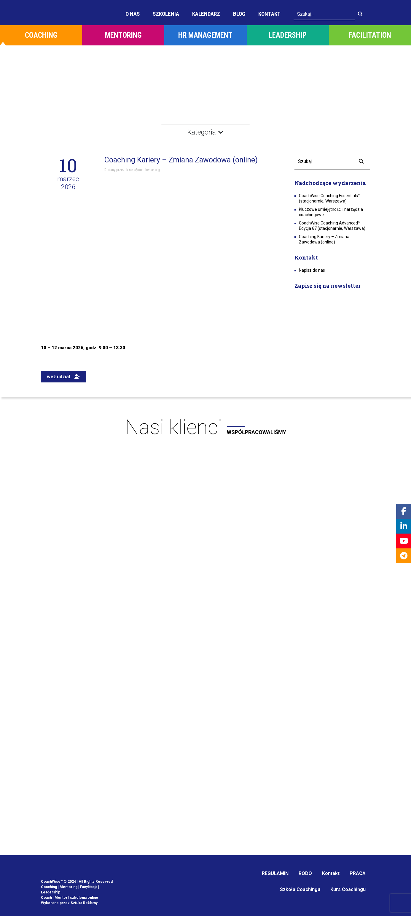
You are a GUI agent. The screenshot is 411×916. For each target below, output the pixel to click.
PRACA (358, 873)
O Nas (132, 13)
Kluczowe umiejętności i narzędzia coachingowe (331, 212)
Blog (239, 13)
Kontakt (269, 13)
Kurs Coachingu (348, 889)
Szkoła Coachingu (300, 889)
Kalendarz (206, 13)
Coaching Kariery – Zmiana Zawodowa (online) (324, 239)
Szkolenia (166, 13)
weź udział (63, 376)
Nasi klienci (205, 427)
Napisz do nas (312, 270)
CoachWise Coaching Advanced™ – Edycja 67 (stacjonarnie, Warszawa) (332, 226)
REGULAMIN (275, 873)
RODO (305, 873)
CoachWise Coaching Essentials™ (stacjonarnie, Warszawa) (330, 198)
